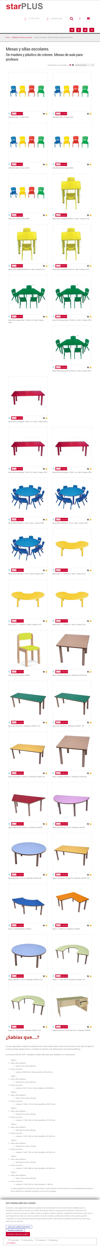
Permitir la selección (15, 1230)
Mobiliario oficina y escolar (22, 37)
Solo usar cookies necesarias (19, 1227)
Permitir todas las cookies (17, 1234)
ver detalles (11, 1243)
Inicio (8, 37)
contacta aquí (56, 18)
